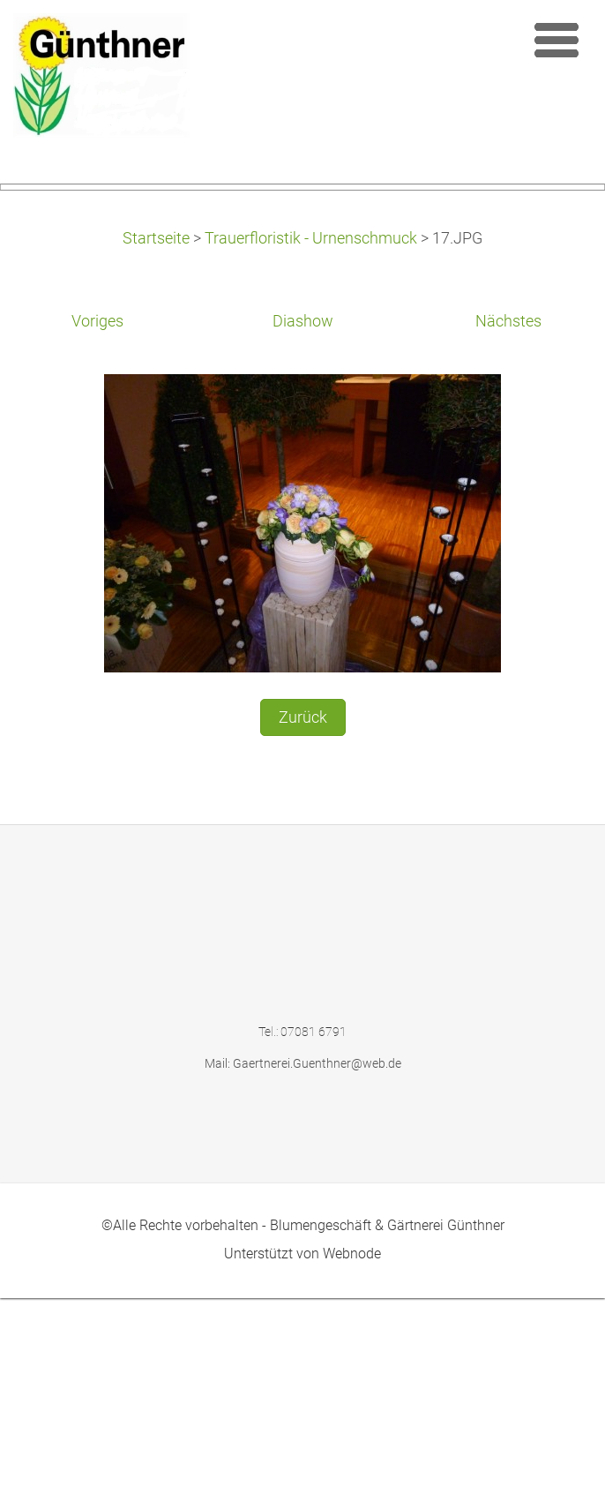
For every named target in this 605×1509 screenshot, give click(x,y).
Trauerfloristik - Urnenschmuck (311, 449)
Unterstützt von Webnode (302, 1464)
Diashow (303, 532)
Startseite (156, 449)
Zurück (303, 927)
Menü (556, 39)
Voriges (97, 532)
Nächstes (508, 532)
